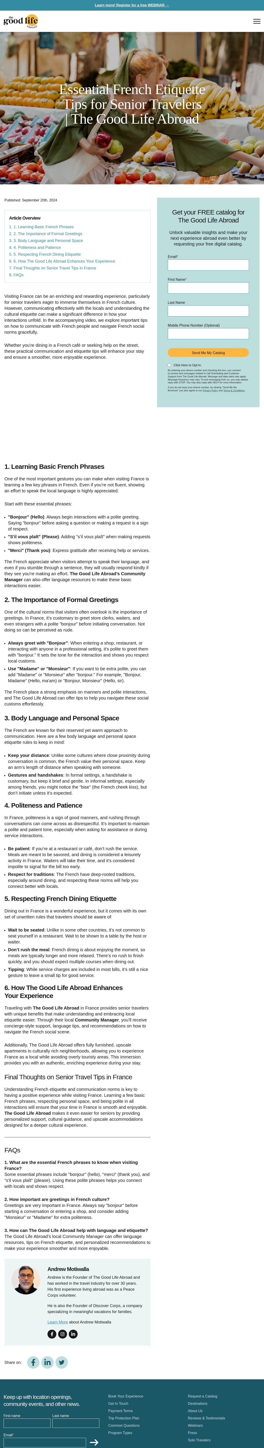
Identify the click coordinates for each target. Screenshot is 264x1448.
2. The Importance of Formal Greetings (48, 234)
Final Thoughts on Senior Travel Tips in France (55, 268)
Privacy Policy (210, 390)
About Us (195, 1411)
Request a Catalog (202, 1396)
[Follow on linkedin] (73, 1334)
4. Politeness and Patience (37, 247)
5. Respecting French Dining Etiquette (47, 254)
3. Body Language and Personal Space (48, 240)
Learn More (57, 1322)
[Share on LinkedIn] (47, 1362)
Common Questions (124, 1425)
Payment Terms (120, 1411)
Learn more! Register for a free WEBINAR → (132, 5)
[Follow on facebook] (51, 1334)
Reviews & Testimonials (206, 1418)
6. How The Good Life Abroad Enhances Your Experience (64, 261)
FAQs (19, 275)
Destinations (197, 1403)
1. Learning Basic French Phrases (44, 227)
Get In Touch (118, 1403)
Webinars (195, 1425)
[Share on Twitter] (61, 1362)
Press (192, 1433)
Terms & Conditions (233, 390)
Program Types (120, 1433)
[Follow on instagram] (62, 1334)
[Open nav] (256, 21)
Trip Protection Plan (123, 1418)
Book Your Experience (125, 1396)
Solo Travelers (199, 1440)
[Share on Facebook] (33, 1362)
